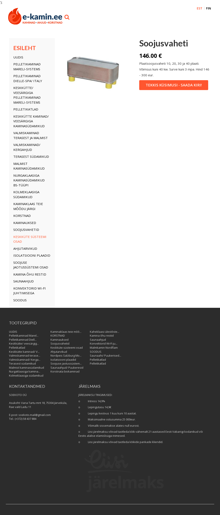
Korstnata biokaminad (64, 371)
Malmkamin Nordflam (104, 347)
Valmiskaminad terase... (24, 355)
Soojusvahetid (26, 229)
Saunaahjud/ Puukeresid (66, 367)
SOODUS (20, 300)
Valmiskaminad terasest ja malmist (30, 135)
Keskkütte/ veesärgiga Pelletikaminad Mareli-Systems (27, 95)
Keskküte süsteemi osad (29, 239)
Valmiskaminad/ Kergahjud (26, 147)
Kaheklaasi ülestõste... (104, 332)
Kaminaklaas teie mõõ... (65, 332)
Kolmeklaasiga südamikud (26, 194)
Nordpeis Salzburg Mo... (65, 355)
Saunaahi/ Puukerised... (105, 355)
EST (199, 8)
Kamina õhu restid (29, 274)
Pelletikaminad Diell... (23, 340)
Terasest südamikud (31, 156)
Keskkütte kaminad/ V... (24, 352)
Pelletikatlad (25, 109)
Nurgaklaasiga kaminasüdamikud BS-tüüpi (29, 180)
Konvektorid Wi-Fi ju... (103, 343)
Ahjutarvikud (25, 248)
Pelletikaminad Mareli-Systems (27, 66)
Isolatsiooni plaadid (31, 255)
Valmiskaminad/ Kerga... (24, 360)
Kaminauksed (24, 223)
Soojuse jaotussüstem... (66, 363)
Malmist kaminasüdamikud (29, 166)
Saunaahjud (23, 281)
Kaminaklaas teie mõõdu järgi (28, 206)
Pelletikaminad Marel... (23, 335)
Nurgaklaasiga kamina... (24, 371)
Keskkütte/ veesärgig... (24, 343)
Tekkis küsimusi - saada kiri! (174, 85)
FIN (208, 8)
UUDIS (18, 57)
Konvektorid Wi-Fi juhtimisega (29, 290)
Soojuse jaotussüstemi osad (30, 265)
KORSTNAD (22, 215)
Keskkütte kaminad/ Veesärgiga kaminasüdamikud (31, 121)
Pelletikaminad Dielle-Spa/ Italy (27, 78)
